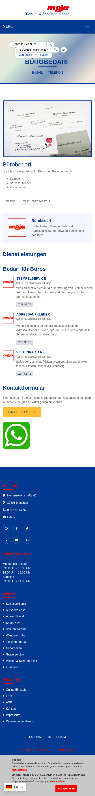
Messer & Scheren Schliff (22, 660)
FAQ (9, 696)
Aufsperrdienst (15, 610)
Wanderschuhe (15, 635)
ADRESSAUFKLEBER (33, 314)
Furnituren (12, 667)
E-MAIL (37, 72)
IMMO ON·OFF (25, 55)
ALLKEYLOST (42, 55)
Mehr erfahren (19, 769)
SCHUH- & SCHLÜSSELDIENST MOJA (47, 750)
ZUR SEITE (24, 304)
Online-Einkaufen (17, 689)
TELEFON (55, 72)
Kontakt (11, 708)
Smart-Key (13, 622)
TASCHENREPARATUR (36, 201)
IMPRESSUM (57, 736)
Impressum (13, 715)
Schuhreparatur (16, 629)
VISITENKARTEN (29, 352)
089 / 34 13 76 (16, 510)
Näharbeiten (14, 648)
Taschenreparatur (17, 641)
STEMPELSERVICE (31, 278)
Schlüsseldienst (16, 603)
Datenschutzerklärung (20, 721)
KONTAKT (36, 736)
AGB (9, 702)
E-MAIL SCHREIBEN (22, 412)
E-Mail (11, 517)
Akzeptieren (66, 788)
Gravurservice (15, 654)
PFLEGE (11, 201)
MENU (8, 26)
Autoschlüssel (15, 616)
